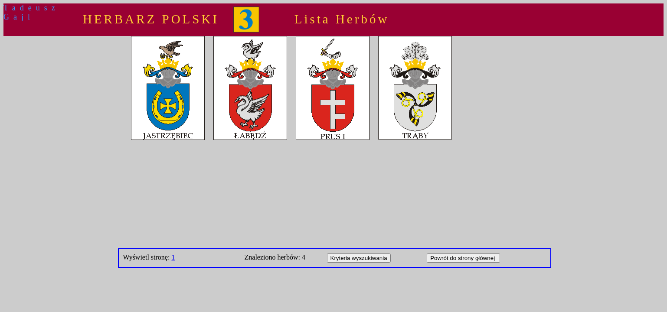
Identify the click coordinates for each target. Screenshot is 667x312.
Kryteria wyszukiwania (358, 258)
